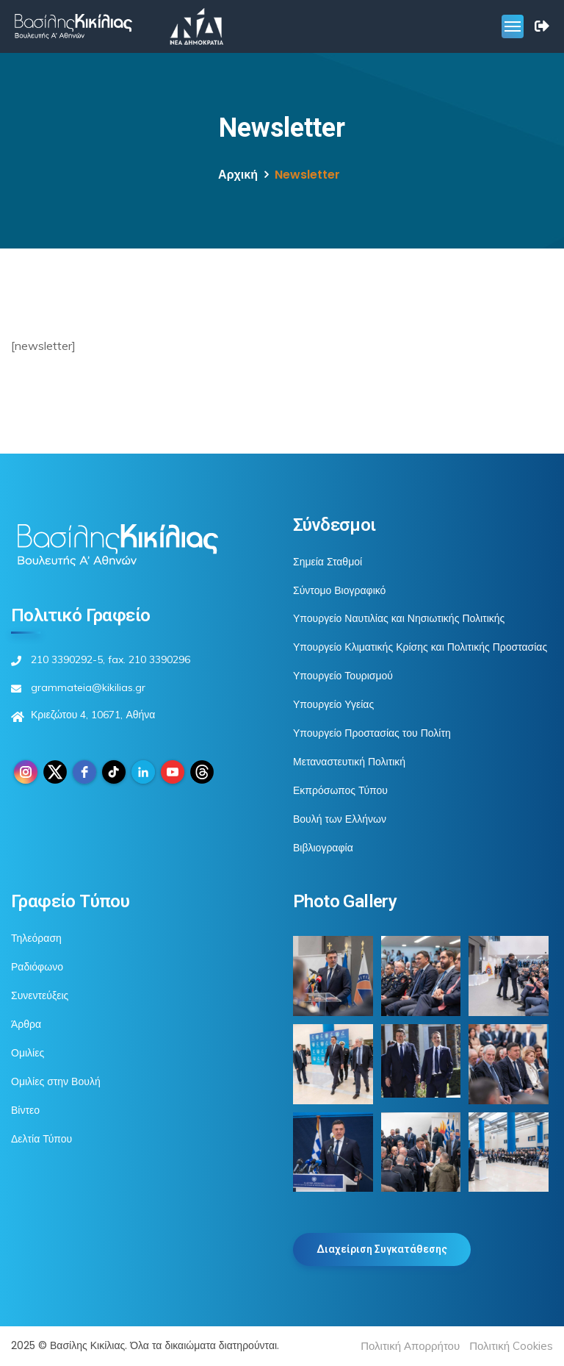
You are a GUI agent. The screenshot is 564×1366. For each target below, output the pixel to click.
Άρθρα (26, 1024)
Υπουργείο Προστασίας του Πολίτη (372, 733)
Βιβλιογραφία (323, 847)
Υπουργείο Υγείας (333, 704)
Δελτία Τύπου (41, 1138)
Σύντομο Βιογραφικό (339, 590)
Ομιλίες (27, 1052)
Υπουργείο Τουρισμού (343, 675)
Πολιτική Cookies (511, 1346)
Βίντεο (25, 1110)
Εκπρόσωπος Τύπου (340, 790)
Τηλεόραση (36, 938)
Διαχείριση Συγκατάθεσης (382, 1249)
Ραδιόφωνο (37, 966)
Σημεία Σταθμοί (327, 561)
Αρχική (238, 174)
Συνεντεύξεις (39, 995)
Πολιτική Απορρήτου (410, 1346)
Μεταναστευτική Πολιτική (349, 761)
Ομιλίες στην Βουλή (56, 1081)
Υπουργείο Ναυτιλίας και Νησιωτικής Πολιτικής (399, 618)
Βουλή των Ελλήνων (339, 819)
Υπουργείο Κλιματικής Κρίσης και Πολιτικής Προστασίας (420, 647)
